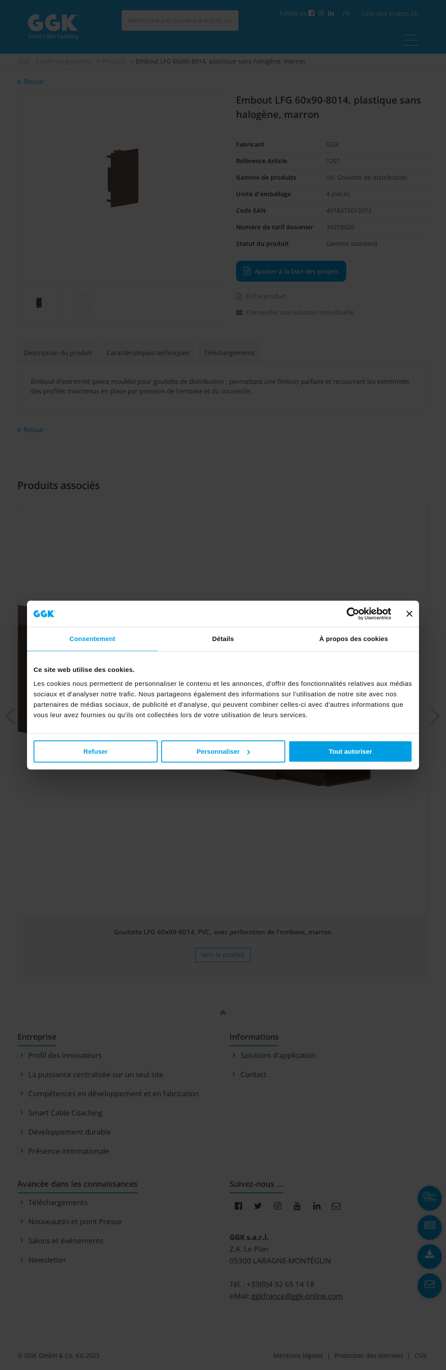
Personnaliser (223, 751)
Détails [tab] (223, 638)
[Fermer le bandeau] (409, 614)
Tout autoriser (350, 751)
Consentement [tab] (92, 638)
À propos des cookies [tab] (353, 638)
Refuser (96, 751)
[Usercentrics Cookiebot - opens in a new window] (353, 613)
